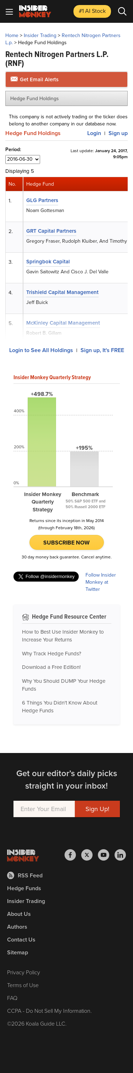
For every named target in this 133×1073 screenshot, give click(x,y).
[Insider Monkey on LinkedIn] (120, 855)
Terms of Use (23, 985)
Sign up (118, 133)
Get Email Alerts (35, 79)
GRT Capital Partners (51, 231)
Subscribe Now (66, 542)
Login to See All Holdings (41, 350)
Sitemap (17, 952)
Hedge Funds (24, 888)
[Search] (122, 11)
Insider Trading (40, 35)
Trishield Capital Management (62, 292)
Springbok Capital (48, 261)
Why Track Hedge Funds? (51, 653)
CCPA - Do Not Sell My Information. (49, 1011)
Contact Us (21, 939)
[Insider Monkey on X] (89, 855)
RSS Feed (25, 875)
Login (94, 133)
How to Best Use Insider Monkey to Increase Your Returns (63, 636)
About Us (19, 914)
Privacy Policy (23, 972)
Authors (17, 927)
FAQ (12, 998)
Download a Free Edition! (51, 667)
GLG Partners (42, 200)
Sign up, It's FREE (102, 350)
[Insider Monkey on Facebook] (73, 855)
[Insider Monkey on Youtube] (106, 855)
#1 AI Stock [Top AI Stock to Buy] (92, 11)
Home (11, 35)
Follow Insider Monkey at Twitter (100, 582)
